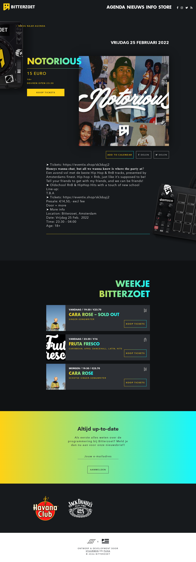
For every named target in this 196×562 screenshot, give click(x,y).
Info (151, 7)
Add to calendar (119, 154)
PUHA (107, 551)
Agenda (116, 7)
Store (165, 7)
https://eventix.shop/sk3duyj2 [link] (86, 165)
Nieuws (135, 7)
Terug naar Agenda (31, 26)
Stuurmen (92, 551)
